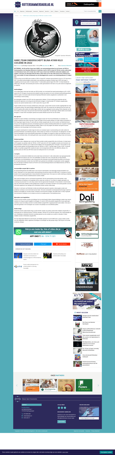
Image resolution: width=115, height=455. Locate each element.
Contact (67, 11)
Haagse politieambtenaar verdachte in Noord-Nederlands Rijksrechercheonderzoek (91, 330)
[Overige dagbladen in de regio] (89, 413)
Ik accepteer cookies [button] (106, 452)
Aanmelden (61, 424)
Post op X (42, 244)
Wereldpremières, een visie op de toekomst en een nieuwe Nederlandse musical (91, 343)
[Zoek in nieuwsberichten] (91, 11)
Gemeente (35, 11)
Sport (52, 11)
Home (16, 15)
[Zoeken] (100, 11)
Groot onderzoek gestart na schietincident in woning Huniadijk (30, 266)
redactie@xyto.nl (28, 419)
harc (49, 65)
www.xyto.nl (27, 420)
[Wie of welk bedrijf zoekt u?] (89, 23)
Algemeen (22, 11)
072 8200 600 (27, 417)
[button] (15, 392)
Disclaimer (88, 434)
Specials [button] (47, 11)
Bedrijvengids (29, 11)
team (43, 65)
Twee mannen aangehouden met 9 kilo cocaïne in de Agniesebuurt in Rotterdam (91, 337)
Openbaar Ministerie (66, 65)
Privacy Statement (95, 434)
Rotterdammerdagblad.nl (38, 4)
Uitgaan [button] (56, 11)
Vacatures (62, 11)
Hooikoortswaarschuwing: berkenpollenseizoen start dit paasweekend (90, 367)
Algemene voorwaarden (79, 434)
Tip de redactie (61, 244)
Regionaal (41, 11)
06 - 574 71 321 (48, 236)
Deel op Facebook (24, 244)
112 (18, 11)
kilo (46, 65)
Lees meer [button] (65, 452)
